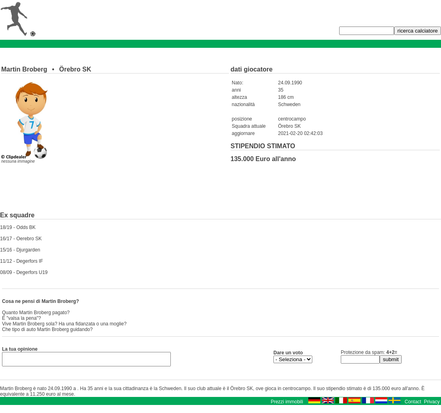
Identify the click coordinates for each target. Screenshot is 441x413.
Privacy (431, 404)
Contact (413, 404)
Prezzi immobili (287, 404)
